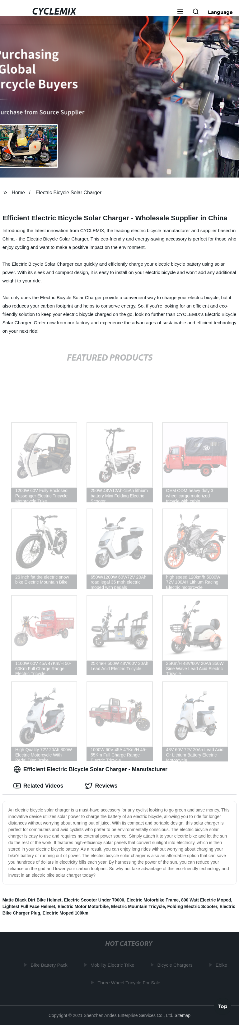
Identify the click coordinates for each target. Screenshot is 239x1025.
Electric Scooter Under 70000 (94, 899)
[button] (180, 12)
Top (222, 1006)
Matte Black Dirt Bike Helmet (32, 899)
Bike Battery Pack (50, 965)
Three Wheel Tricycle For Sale (130, 982)
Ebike (222, 965)
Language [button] (220, 12)
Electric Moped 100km (65, 912)
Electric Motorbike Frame (153, 899)
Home (18, 192)
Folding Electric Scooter (192, 906)
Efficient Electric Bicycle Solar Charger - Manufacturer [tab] (90, 769)
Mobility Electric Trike (113, 965)
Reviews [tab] (101, 785)
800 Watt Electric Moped (206, 899)
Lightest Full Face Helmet (28, 906)
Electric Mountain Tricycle (138, 906)
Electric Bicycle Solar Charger (69, 192)
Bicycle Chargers (176, 965)
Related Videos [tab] (38, 785)
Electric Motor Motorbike (83, 906)
